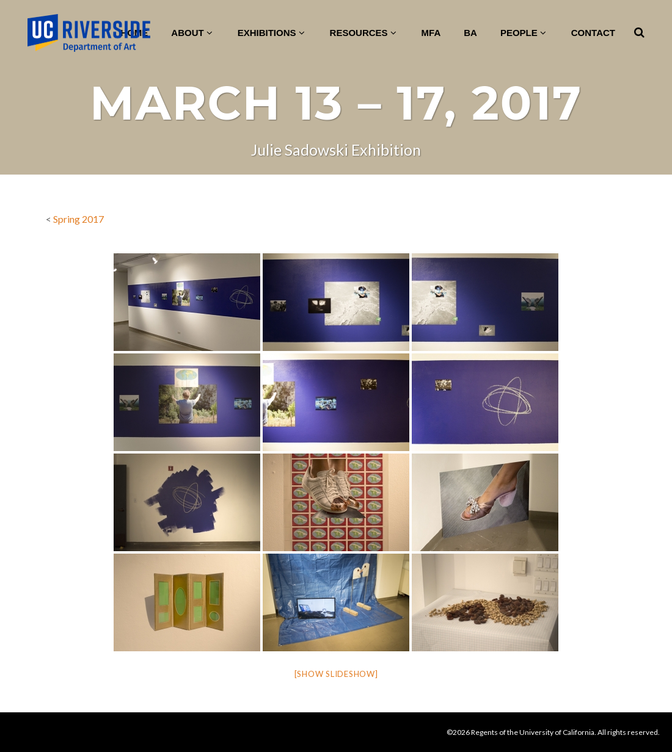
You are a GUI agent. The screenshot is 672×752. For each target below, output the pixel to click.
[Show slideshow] (336, 674)
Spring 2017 (78, 219)
